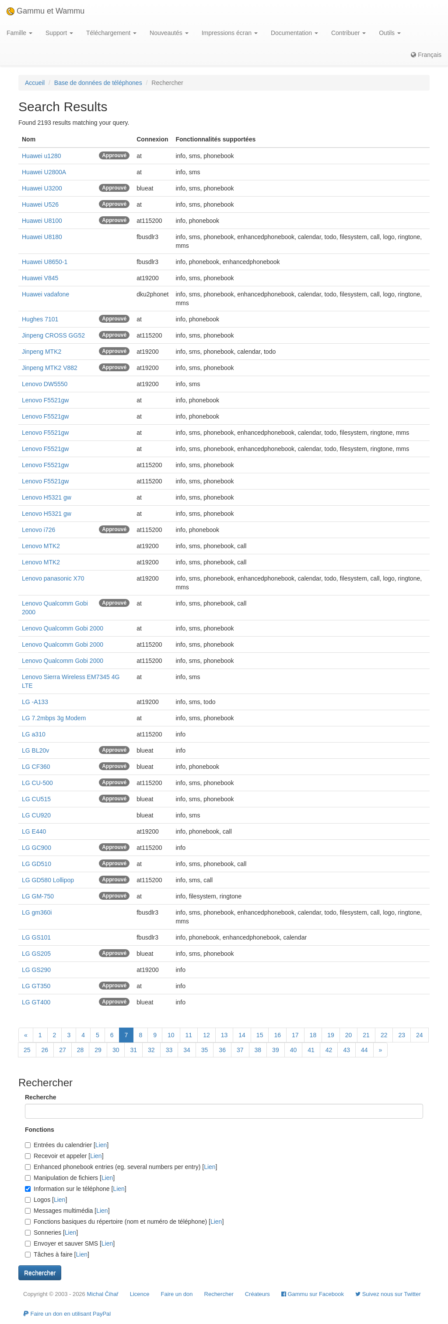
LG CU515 (36, 799)
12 (206, 1035)
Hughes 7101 (40, 319)
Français (426, 54)
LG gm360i (37, 912)
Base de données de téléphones (98, 82)
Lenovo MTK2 (41, 545)
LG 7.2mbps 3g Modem (54, 718)
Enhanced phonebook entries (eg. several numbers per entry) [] (121, 1166)
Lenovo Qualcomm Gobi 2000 (62, 628)
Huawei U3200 (42, 188)
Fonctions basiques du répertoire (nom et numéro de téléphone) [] (124, 1221)
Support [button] (59, 32)
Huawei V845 (40, 278)
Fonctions (39, 1129)
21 (366, 1035)
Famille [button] (19, 32)
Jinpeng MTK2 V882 (49, 367)
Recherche (40, 1097)
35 (204, 1049)
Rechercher (219, 1294)
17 (295, 1035)
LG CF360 (36, 766)
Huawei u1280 (41, 155)
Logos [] (46, 1199)
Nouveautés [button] (169, 32)
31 (133, 1049)
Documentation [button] (294, 32)
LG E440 (34, 831)
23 (401, 1035)
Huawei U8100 (42, 220)
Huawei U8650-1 (44, 261)
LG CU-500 (37, 782)
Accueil (35, 82)
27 (62, 1049)
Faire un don (177, 1294)
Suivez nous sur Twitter (388, 1294)
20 (348, 1035)
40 (293, 1049)
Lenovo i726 (38, 529)
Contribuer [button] (348, 32)
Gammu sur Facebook (312, 1294)
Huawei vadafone (45, 294)
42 (329, 1049)
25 (27, 1049)
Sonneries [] (51, 1232)
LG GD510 (36, 863)
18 (313, 1035)
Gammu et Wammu (45, 11)
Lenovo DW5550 (44, 383)
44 (364, 1049)
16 (277, 1035)
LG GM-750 (38, 896)
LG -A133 (35, 701)
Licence (140, 1294)
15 (259, 1035)
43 (346, 1049)
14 (241, 1035)
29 (98, 1049)
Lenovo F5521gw (45, 400)
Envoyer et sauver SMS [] (70, 1243)
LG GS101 (36, 937)
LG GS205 (36, 953)
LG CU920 (36, 815)
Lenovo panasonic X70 (53, 578)
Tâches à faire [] (57, 1254)
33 (169, 1049)
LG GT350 (36, 985)
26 (45, 1049)
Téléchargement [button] (111, 32)
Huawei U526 (40, 204)
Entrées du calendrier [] (66, 1144)
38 (258, 1049)
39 (275, 1049)
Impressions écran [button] (230, 32)
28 (80, 1049)
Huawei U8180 (42, 236)
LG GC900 (36, 847)
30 (115, 1049)
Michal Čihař (102, 1294)
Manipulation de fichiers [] (70, 1177)
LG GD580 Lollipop (48, 880)
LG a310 (34, 734)
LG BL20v (35, 750)
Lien (101, 1144)
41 (311, 1049)
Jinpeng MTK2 (41, 351)
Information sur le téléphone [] (75, 1188)
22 (384, 1035)
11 (189, 1035)
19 (330, 1035)
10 (171, 1035)
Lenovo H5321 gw (46, 497)
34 (186, 1049)
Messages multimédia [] (67, 1210)
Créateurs (257, 1294)
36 (222, 1049)
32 (151, 1049)
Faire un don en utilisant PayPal (67, 1313)
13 (224, 1035)
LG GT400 (36, 1002)
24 (419, 1035)
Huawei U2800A (44, 172)
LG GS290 (36, 969)
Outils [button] (390, 32)
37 (240, 1049)
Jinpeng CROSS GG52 (53, 335)
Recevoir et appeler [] (64, 1155)
